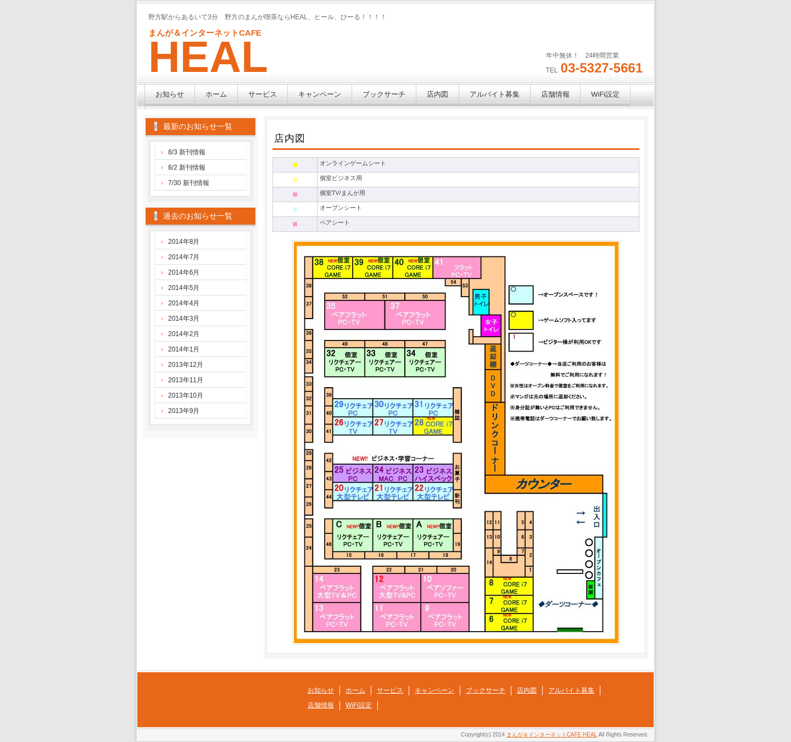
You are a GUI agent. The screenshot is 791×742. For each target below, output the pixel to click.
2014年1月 (183, 349)
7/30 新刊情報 (188, 183)
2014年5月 (183, 288)
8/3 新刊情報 (186, 152)
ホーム (216, 94)
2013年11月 (185, 380)
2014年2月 (183, 334)
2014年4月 (183, 303)
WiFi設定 (605, 94)
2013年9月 (183, 411)
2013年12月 (185, 365)
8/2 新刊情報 (186, 167)
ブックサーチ (384, 94)
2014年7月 (183, 257)
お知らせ (169, 94)
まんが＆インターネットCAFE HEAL (552, 735)
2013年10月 (185, 395)
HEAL (208, 56)
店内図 (437, 94)
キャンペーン (319, 94)
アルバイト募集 (495, 94)
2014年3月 (183, 318)
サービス (262, 94)
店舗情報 (555, 94)
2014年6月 (183, 272)
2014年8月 (183, 242)
